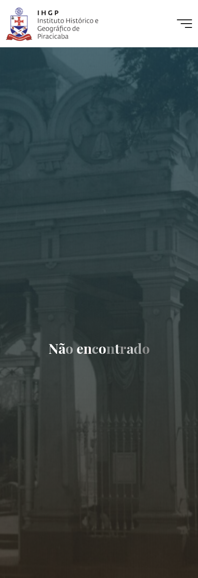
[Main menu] (184, 23)
